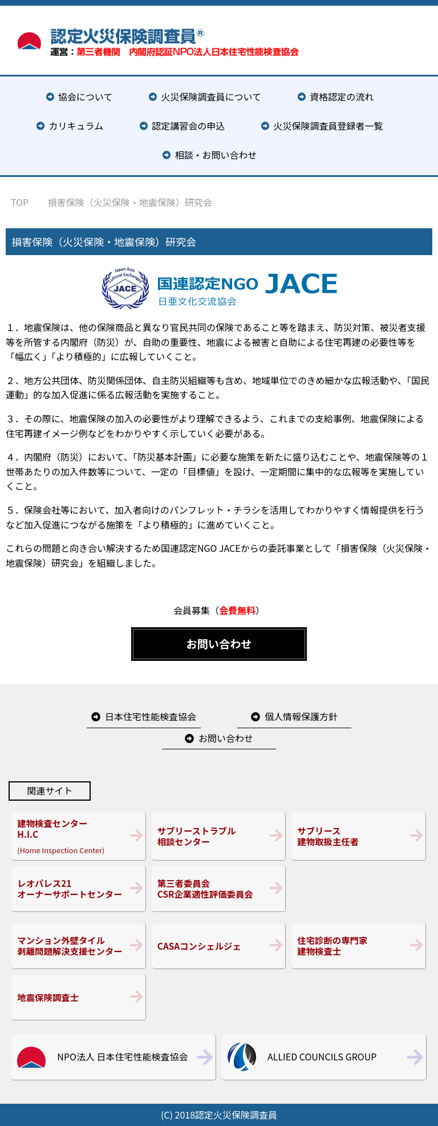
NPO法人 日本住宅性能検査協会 (122, 1056)
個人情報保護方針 (301, 716)
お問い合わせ (219, 644)
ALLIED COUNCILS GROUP (321, 1056)
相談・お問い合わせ (216, 155)
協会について (85, 96)
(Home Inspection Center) (78, 836)
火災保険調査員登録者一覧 (328, 125)
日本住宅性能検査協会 (150, 716)
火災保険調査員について (211, 96)
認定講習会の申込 (188, 125)
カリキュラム (76, 125)
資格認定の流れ (342, 96)
